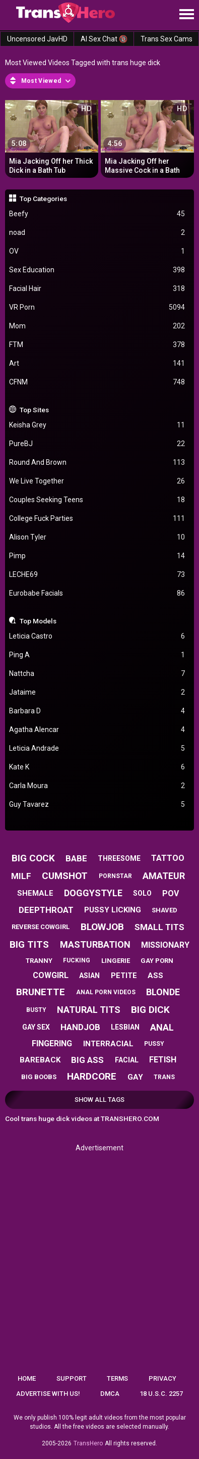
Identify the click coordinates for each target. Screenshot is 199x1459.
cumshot (65, 876)
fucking (76, 960)
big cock (33, 858)
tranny (39, 960)
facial (127, 1060)
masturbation (95, 944)
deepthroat (46, 910)
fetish (162, 1059)
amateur (164, 875)
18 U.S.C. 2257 (161, 1393)
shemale (35, 893)
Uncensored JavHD (37, 39)
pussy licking (112, 909)
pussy (154, 1043)
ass (155, 975)
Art (97, 363)
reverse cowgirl (41, 927)
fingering (52, 1043)
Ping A (97, 655)
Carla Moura (97, 786)
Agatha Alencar (97, 729)
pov (170, 893)
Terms (117, 1378)
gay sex (36, 1027)
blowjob (102, 927)
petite (124, 975)
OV (97, 251)
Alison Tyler (97, 537)
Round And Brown (97, 462)
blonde (163, 992)
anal (162, 1027)
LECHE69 (97, 574)
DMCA (109, 1393)
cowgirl (51, 975)
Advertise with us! (48, 1393)
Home (27, 1378)
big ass (87, 1060)
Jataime (97, 692)
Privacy (162, 1378)
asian (89, 975)
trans (164, 1077)
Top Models (38, 621)
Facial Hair (97, 288)
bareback (40, 1059)
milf (21, 876)
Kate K (97, 767)
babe (76, 858)
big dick (150, 1009)
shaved (164, 910)
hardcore (91, 1076)
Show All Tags (99, 1099)
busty (36, 1009)
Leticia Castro (97, 636)
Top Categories (43, 198)
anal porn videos (106, 992)
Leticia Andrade (97, 748)
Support (71, 1378)
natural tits (88, 1009)
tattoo (167, 858)
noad (97, 232)
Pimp (97, 556)
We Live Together (97, 481)
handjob (80, 1027)
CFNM (97, 382)
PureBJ (97, 444)
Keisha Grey (97, 425)
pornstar (115, 876)
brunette (40, 992)
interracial (108, 1043)
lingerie (115, 960)
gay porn (157, 960)
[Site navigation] (186, 14)
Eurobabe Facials (97, 593)
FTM (97, 345)
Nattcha (97, 673)
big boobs (38, 1077)
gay (135, 1077)
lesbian (125, 1027)
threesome (119, 858)
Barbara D (97, 711)
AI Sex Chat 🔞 (104, 39)
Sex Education (97, 270)
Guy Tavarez (97, 804)
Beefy (97, 214)
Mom (97, 326)
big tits (29, 944)
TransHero (88, 1443)
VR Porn (97, 307)
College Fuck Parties (97, 518)
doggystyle (93, 893)
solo (142, 893)
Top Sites (34, 410)
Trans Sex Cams (166, 39)
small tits (159, 927)
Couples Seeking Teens (97, 500)
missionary (165, 945)
